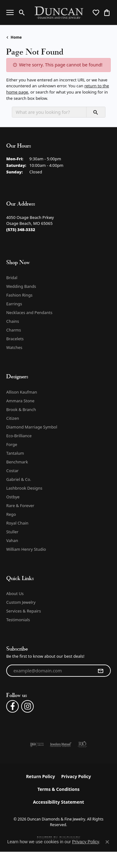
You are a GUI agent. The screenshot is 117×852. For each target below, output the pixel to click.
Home (16, 37)
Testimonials (18, 619)
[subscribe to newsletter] (100, 670)
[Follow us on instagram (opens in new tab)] (27, 706)
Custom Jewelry (21, 602)
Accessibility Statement (58, 802)
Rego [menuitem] (11, 514)
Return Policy (40, 776)
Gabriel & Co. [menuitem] (18, 479)
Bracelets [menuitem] (15, 338)
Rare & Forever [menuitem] (20, 505)
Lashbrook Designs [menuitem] (24, 488)
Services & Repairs (23, 611)
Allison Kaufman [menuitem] (21, 392)
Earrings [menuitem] (14, 304)
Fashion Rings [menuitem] (19, 295)
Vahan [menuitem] (12, 540)
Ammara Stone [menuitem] (20, 401)
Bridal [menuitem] (11, 277)
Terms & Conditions (58, 789)
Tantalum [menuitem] (15, 453)
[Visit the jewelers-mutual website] (60, 744)
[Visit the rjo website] (82, 744)
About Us (15, 593)
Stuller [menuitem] (12, 532)
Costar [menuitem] (12, 470)
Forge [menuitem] (11, 444)
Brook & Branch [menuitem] (21, 409)
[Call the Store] (20, 229)
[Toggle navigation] (10, 12)
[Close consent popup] (107, 842)
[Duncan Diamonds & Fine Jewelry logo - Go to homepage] (58, 12)
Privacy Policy (76, 776)
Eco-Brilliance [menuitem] (19, 435)
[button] (22, 12)
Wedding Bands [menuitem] (21, 286)
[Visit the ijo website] (37, 744)
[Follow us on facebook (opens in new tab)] (12, 706)
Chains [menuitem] (12, 321)
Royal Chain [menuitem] (17, 523)
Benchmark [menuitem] (17, 462)
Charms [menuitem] (13, 330)
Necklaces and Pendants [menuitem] (29, 312)
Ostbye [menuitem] (13, 497)
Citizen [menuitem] (12, 418)
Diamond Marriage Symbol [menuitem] (31, 427)
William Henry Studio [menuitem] (26, 549)
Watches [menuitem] (14, 347)
